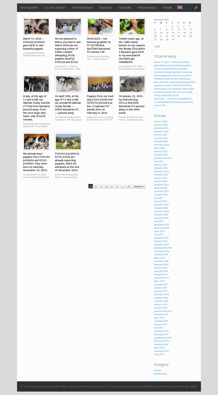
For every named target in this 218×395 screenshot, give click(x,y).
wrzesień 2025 (161, 128)
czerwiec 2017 (161, 284)
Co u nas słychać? (54, 7)
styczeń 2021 (160, 201)
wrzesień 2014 (161, 340)
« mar (157, 46)
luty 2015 (158, 327)
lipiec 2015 (159, 317)
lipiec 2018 (159, 257)
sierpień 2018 (161, 254)
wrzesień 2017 (161, 277)
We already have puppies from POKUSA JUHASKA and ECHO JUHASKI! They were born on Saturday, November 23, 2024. (36, 162)
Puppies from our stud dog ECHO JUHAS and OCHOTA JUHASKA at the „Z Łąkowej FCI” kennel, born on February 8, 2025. (100, 104)
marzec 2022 (160, 177)
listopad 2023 (161, 154)
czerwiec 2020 (161, 217)
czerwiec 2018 (161, 261)
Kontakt (167, 7)
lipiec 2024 (159, 147)
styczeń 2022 (160, 181)
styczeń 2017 (160, 291)
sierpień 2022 (161, 174)
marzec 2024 (160, 151)
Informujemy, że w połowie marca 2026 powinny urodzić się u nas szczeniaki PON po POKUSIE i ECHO (174, 92)
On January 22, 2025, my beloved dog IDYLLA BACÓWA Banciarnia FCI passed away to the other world (131, 104)
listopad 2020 (161, 207)
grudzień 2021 (161, 184)
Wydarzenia (160, 373)
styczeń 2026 (160, 124)
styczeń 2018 (160, 271)
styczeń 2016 (160, 307)
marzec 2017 (160, 287)
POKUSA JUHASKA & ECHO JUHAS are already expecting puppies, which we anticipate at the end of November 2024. (67, 162)
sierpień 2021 (161, 194)
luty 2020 (158, 221)
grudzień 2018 (161, 244)
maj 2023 (158, 161)
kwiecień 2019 (161, 237)
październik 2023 (163, 158)
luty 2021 (158, 197)
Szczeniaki (125, 7)
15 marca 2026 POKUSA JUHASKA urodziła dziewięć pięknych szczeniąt (173, 70)
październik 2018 (163, 247)
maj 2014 (158, 354)
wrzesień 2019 (161, 227)
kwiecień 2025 (161, 131)
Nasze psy (106, 7)
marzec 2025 (160, 134)
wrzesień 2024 (161, 144)
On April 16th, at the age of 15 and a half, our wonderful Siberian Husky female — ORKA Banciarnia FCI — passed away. (68, 104)
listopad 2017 (161, 274)
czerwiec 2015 (161, 320)
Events (157, 370)
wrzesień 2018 (161, 251)
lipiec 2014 (159, 347)
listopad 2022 (161, 167)
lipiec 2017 (159, 281)
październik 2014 (163, 337)
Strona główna (29, 7)
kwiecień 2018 (161, 264)
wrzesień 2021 (161, 191)
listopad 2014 (161, 334)
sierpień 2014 (161, 344)
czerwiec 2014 (161, 351)
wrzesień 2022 (161, 171)
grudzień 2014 (161, 331)
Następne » (139, 186)
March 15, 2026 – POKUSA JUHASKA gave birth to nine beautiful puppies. (34, 43)
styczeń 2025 (160, 138)
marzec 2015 (160, 324)
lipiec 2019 (159, 231)
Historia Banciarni (82, 7)
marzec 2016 (160, 304)
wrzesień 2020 (161, 211)
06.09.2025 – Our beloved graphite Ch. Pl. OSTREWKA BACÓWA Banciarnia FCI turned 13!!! (99, 45)
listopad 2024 (161, 141)
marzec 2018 (160, 267)
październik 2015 (163, 311)
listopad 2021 (161, 187)
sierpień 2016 (161, 297)
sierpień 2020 (161, 214)
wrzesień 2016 (161, 294)
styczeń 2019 (160, 241)
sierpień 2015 (161, 314)
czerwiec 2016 (161, 301)
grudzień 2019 (161, 224)
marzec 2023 (160, 164)
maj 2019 (158, 234)
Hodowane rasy (147, 7)
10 (129, 186)
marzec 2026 (160, 121)
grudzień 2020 (161, 204)
